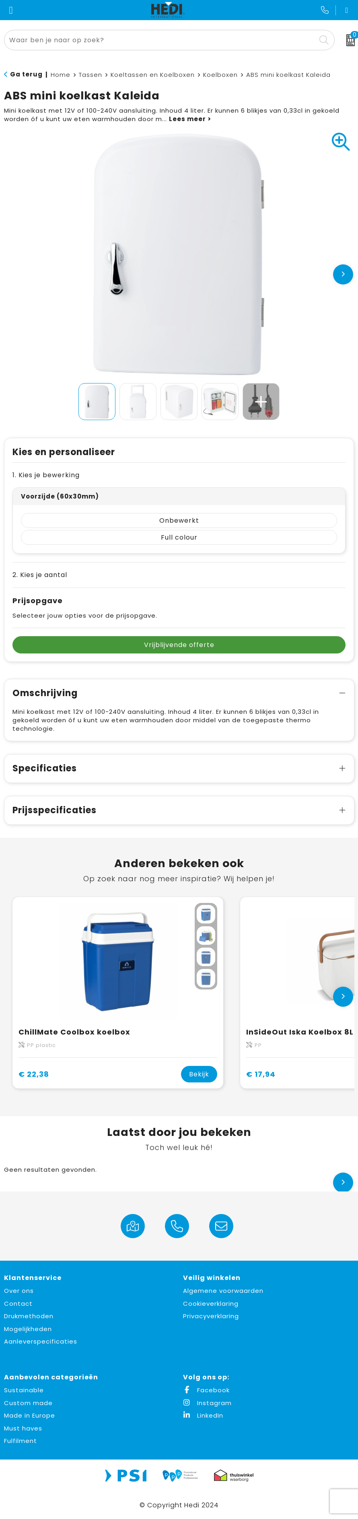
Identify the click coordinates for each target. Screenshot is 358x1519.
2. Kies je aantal (39, 575)
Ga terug (26, 74)
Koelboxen (220, 74)
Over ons (19, 1290)
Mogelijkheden (28, 1329)
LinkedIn (203, 1415)
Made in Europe (29, 1415)
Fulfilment (20, 1441)
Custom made (28, 1403)
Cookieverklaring (211, 1303)
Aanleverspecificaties (40, 1341)
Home (60, 74)
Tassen (90, 74)
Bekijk (199, 1074)
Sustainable (24, 1390)
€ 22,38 (34, 1074)
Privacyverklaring (211, 1316)
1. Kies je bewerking (46, 475)
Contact (18, 1303)
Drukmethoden (28, 1316)
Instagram (207, 1403)
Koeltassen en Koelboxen (153, 74)
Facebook (206, 1390)
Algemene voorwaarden (223, 1290)
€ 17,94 (261, 1074)
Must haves (23, 1428)
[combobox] (160, 40)
